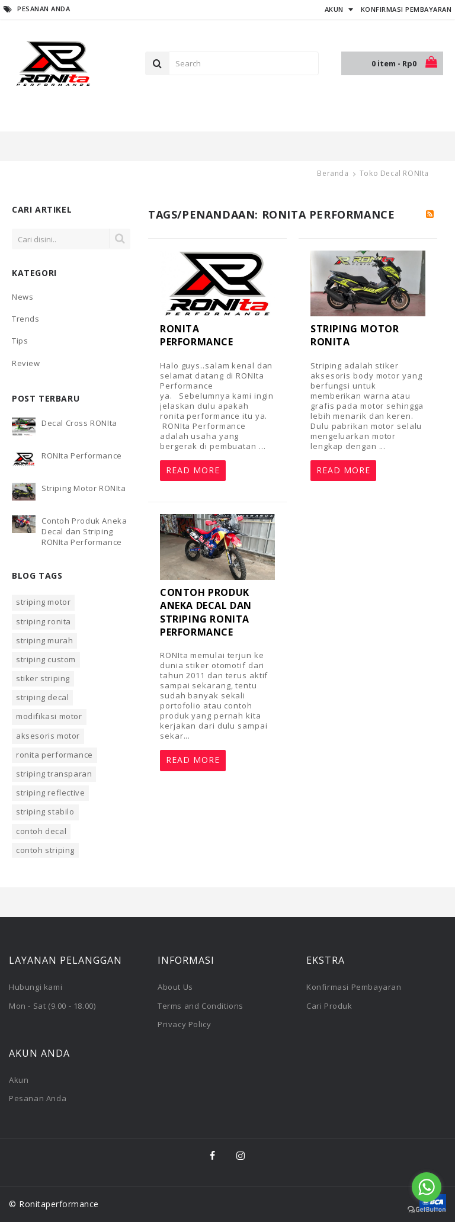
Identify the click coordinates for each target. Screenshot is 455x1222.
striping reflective (50, 792)
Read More (193, 470)
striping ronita (43, 621)
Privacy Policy (184, 1024)
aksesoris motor (48, 735)
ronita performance (54, 754)
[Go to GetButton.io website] (427, 1210)
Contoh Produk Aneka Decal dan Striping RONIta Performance (84, 531)
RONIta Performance (81, 455)
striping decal (42, 697)
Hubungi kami (35, 987)
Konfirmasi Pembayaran (354, 987)
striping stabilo (45, 811)
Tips (20, 340)
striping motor (43, 601)
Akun (18, 1080)
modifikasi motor (49, 716)
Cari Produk (329, 1005)
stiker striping (43, 678)
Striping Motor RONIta (83, 488)
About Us (175, 987)
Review (26, 363)
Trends (26, 318)
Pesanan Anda (37, 1098)
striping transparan (54, 773)
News (22, 296)
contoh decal (41, 831)
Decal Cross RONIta (79, 423)
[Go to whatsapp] (426, 1187)
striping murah (44, 640)
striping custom (46, 659)
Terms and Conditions (200, 1005)
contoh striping (45, 850)
